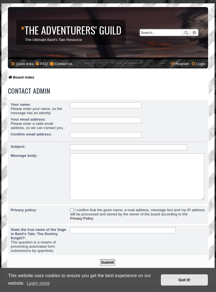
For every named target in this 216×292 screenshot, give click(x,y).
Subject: (18, 146)
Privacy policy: (24, 210)
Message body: (24, 155)
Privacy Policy (81, 218)
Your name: (21, 104)
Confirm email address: (31, 134)
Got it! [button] (184, 280)
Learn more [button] (38, 283)
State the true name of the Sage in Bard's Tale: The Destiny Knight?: (38, 233)
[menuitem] (41, 64)
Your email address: (28, 119)
